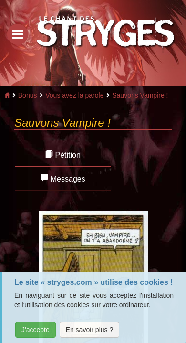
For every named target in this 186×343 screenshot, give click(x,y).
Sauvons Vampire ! (140, 95)
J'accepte (35, 329)
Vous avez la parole (74, 95)
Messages (63, 178)
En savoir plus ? (90, 329)
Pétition (63, 154)
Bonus (27, 95)
